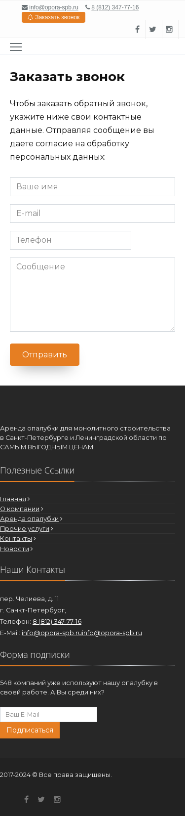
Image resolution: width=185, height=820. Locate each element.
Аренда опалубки (29, 518)
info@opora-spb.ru (53, 7)
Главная (13, 499)
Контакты (16, 538)
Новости (14, 549)
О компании (19, 509)
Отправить (44, 354)
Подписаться (29, 730)
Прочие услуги (24, 528)
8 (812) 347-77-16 (115, 7)
